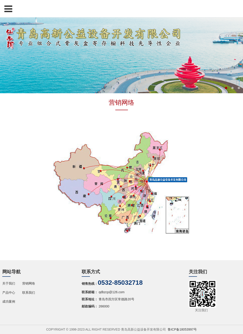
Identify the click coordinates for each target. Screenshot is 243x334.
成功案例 (8, 301)
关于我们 (8, 283)
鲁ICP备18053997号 (182, 329)
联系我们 (28, 292)
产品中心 (8, 292)
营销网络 (28, 283)
